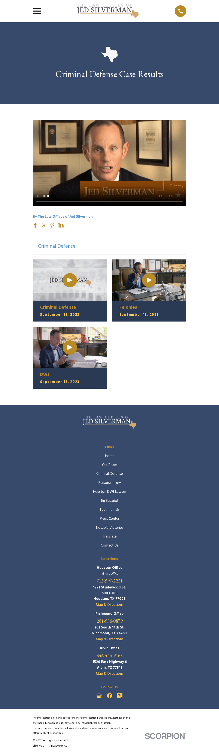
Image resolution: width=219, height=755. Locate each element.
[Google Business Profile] (99, 695)
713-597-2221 (110, 580)
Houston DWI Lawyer (109, 492)
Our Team (109, 465)
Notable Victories (109, 528)
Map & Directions (109, 605)
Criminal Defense (109, 474)
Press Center (109, 519)
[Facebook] (109, 695)
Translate (109, 536)
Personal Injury (109, 483)
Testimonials (109, 510)
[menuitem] (38, 746)
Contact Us (109, 545)
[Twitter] (119, 695)
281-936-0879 (110, 620)
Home (109, 456)
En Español (109, 501)
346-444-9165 (110, 655)
